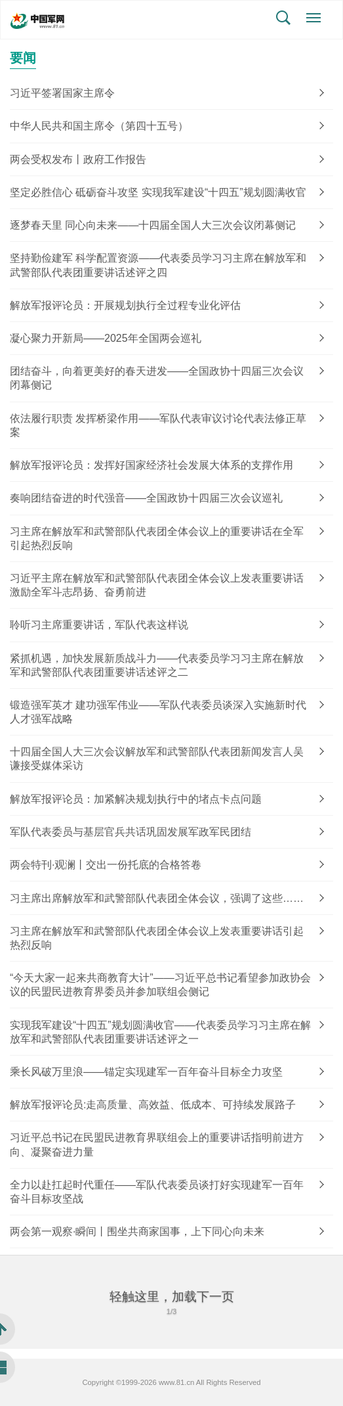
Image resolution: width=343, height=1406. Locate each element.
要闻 (23, 58)
